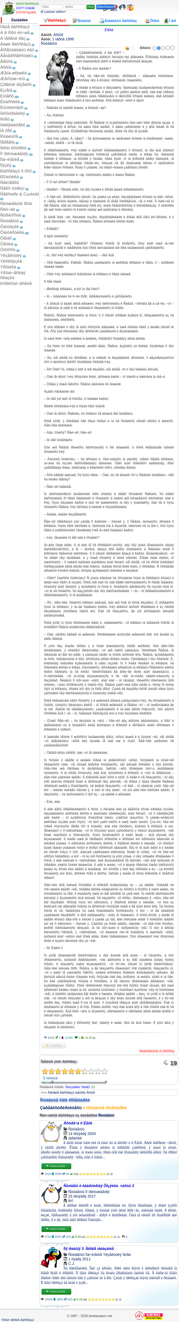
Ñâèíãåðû (9, 182)
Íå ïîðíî (6, 130)
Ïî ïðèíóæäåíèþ (14, 153)
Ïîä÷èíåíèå (9, 159)
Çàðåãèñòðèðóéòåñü (61, 1107)
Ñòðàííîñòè (10, 215)
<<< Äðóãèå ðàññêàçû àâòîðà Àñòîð (68, 1092)
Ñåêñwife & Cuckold (19, 194)
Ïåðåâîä (7, 142)
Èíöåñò (7, 96)
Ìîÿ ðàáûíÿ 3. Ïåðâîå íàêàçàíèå (89, 1249)
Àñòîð (58, 35)
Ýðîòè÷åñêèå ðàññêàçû (17, 1320)
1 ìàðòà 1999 (63, 39)
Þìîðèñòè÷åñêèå (16, 283)
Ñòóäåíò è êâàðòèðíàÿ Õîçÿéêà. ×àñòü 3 (99, 1186)
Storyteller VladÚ (77, 1087)
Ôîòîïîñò (7, 249)
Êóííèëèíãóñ (11, 107)
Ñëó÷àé (7, 209)
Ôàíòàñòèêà (12, 232)
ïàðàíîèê (75, 1138)
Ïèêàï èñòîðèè (13, 147)
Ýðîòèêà (8, 267)
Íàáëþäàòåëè (12, 124)
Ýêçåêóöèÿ (11, 255)
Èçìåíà (6, 90)
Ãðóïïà (6, 61)
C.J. (71, 1264)
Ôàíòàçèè (9, 226)
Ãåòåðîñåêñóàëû (16, 55)
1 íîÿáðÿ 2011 (79, 1259)
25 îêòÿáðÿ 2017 (82, 1196)
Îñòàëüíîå (9, 136)
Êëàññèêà (10, 101)
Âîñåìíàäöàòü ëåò (17, 49)
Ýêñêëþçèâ (11, 261)
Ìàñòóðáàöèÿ (12, 113)
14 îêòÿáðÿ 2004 (82, 1134)
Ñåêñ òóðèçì (12, 188)
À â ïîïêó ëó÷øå (15, 32)
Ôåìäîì (6, 238)
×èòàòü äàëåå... (56, 1166)
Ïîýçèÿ (5, 165)
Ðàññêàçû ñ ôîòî (16, 171)
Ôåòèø (6, 243)
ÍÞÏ (70, 1201)
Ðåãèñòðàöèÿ (105, 6)
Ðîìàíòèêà (9, 176)
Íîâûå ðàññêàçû (15, 26)
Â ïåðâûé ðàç (13, 38)
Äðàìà (5, 67)
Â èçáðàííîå (54, 1045)
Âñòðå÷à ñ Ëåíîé (78, 1123)
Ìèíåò (5, 119)
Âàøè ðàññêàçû (15, 44)
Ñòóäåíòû (9, 220)
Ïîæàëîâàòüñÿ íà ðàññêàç (156, 1051)
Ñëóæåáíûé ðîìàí (16, 203)
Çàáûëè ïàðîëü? (53, 11)
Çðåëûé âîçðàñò (16, 84)
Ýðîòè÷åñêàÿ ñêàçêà (12, 275)
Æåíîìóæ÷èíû (12, 78)
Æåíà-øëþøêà (13, 72)
